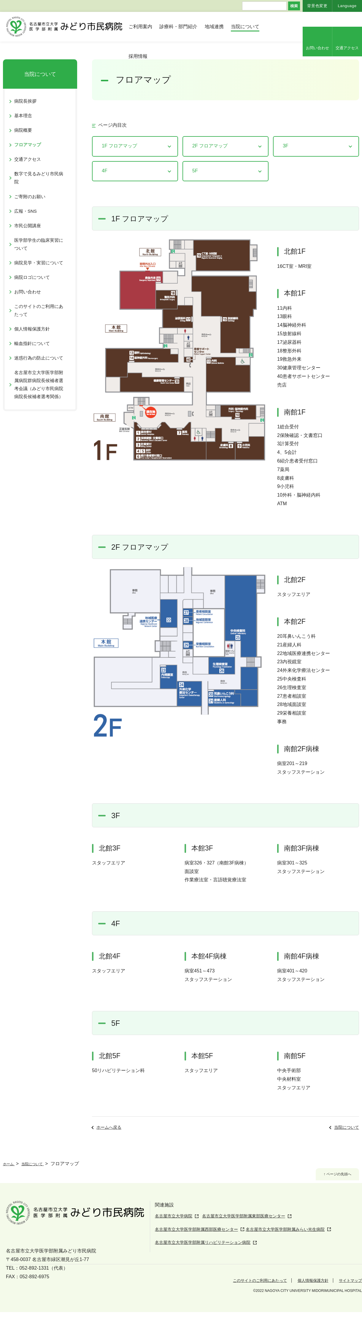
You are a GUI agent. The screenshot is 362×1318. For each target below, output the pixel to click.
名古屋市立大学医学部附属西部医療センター (202, 1239)
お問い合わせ (317, 48)
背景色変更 (317, 6)
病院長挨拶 (25, 101)
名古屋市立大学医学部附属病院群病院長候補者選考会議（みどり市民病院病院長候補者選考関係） (38, 384)
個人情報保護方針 (32, 328)
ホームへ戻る (108, 1127)
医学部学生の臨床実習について (38, 244)
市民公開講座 (27, 225)
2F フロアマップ (210, 145)
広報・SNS (25, 211)
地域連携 (214, 26)
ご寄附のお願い (29, 196)
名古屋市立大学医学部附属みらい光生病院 (306, 1239)
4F (104, 170)
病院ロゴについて (32, 277)
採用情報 (137, 56)
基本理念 (23, 115)
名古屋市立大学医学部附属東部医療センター (258, 1227)
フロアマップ (27, 144)
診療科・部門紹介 (178, 26)
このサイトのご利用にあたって (38, 310)
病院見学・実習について (38, 262)
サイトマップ (348, 1286)
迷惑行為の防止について (38, 357)
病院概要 (23, 130)
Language (347, 6)
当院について (245, 26)
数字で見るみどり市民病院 (38, 177)
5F (195, 170)
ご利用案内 (140, 26)
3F (285, 145)
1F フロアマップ (119, 145)
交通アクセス (347, 48)
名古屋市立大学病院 (176, 1216)
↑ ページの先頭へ (332, 1175)
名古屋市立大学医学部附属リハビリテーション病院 (209, 1250)
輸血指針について (32, 343)
